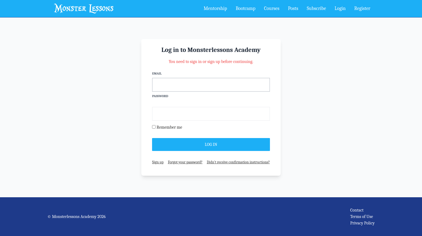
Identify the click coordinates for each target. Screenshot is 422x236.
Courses (271, 8)
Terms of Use (361, 216)
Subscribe (316, 8)
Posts (293, 8)
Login (340, 8)
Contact (357, 210)
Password (160, 96)
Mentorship (215, 8)
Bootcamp (245, 8)
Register (362, 8)
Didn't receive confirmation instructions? (238, 162)
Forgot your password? (185, 162)
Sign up (157, 162)
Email (156, 73)
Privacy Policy (362, 223)
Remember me (169, 127)
